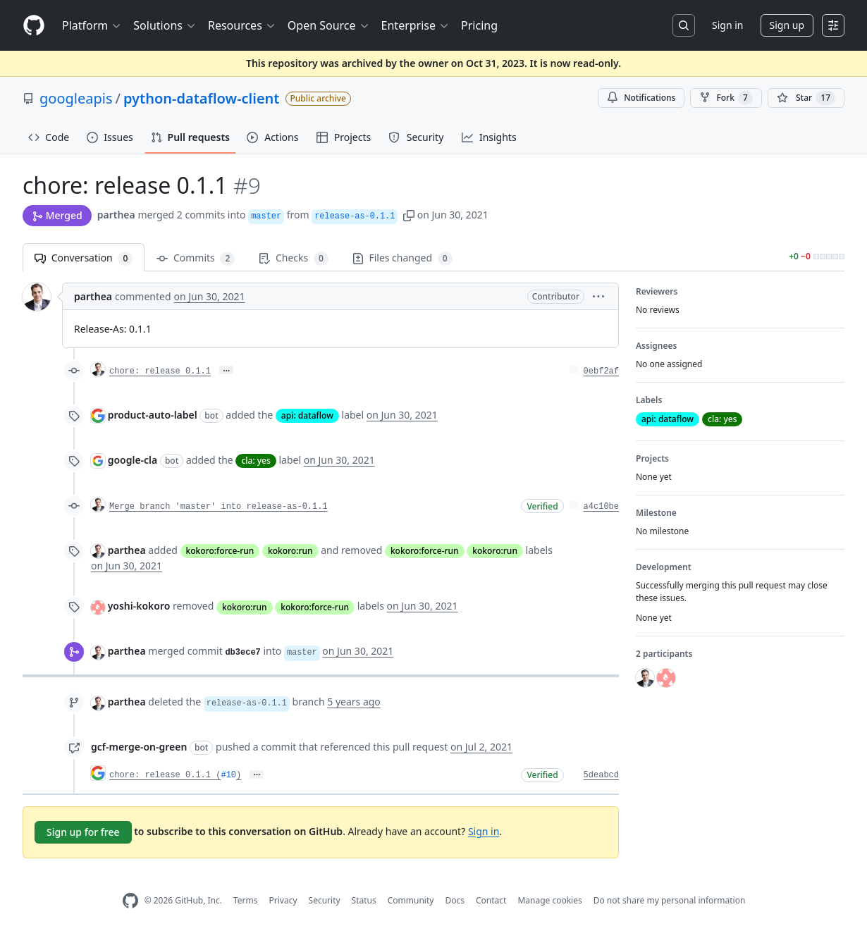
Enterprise (415, 25)
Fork (725, 98)
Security (324, 900)
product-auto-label (152, 414)
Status (364, 900)
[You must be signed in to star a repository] (806, 98)
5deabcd (601, 775)
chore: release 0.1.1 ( (165, 775)
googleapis (76, 98)
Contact (491, 900)
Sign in (727, 25)
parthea (116, 214)
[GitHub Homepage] (130, 901)
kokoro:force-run (220, 551)
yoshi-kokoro (139, 605)
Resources (242, 25)
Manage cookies (549, 900)
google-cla (133, 460)
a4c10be (601, 507)
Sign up (787, 25)
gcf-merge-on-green (139, 746)
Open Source (329, 25)
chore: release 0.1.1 (160, 371)
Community (411, 900)
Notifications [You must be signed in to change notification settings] (641, 98)
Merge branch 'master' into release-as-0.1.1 (218, 507)
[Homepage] (34, 25)
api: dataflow (307, 415)
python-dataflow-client (201, 98)
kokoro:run (290, 551)
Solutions (165, 25)
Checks (293, 258)
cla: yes (255, 461)
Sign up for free (83, 832)
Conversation (84, 258)
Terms (245, 900)
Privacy (283, 900)
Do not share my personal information (670, 900)
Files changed (402, 258)
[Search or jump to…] (683, 25)
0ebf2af (601, 371)
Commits (195, 258)
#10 (228, 775)
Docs (455, 900)
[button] (408, 214)
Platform (92, 25)
